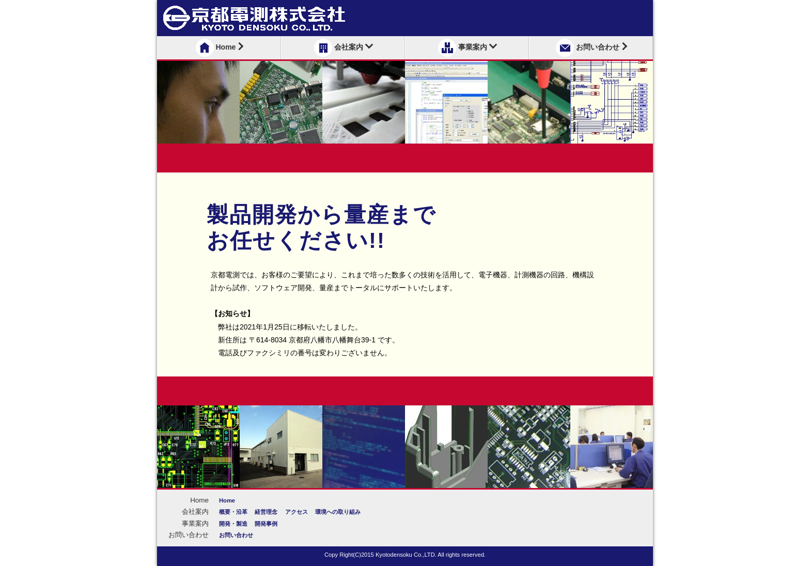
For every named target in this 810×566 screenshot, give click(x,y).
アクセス (296, 512)
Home (220, 48)
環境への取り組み (338, 512)
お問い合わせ (591, 48)
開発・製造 (233, 524)
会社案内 (343, 48)
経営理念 (266, 512)
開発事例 (266, 524)
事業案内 (467, 48)
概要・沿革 (233, 512)
